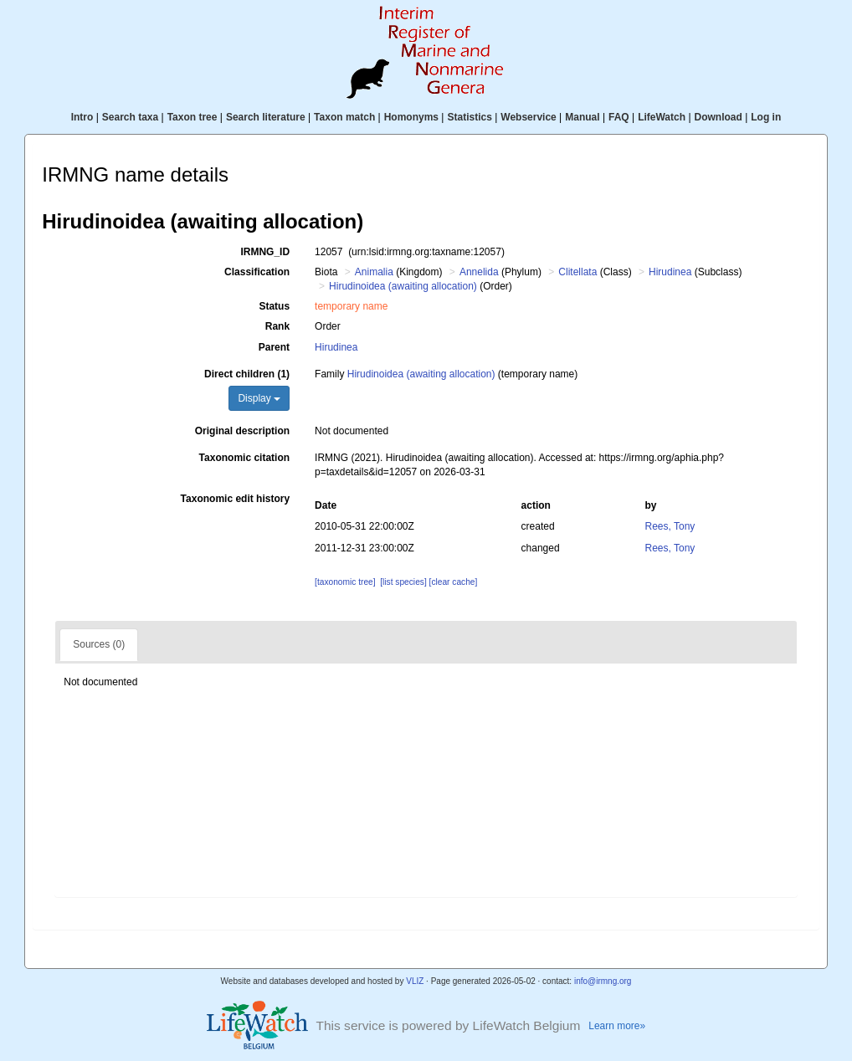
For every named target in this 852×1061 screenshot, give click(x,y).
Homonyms (411, 117)
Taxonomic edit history (235, 499)
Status (274, 306)
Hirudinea (670, 272)
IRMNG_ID (265, 252)
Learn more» (616, 1026)
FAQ (618, 117)
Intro (82, 117)
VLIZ (414, 981)
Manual (582, 117)
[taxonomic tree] (345, 582)
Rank (277, 326)
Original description (242, 431)
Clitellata (577, 272)
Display (259, 398)
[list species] (403, 582)
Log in (766, 117)
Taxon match (344, 117)
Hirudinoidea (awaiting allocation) (403, 286)
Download (718, 117)
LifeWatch (661, 117)
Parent (274, 347)
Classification (257, 272)
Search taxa (130, 117)
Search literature (265, 117)
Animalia (374, 272)
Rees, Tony (670, 526)
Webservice (528, 117)
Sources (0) (99, 644)
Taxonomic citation (244, 458)
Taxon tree (192, 117)
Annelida (479, 272)
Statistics (469, 117)
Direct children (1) (247, 374)
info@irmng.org (603, 981)
